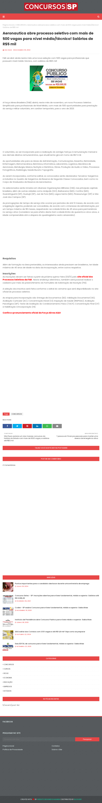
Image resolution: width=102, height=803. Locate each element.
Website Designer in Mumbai (48, 799)
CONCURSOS (20, 25)
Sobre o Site (57, 749)
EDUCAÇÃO (8, 682)
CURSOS (7, 669)
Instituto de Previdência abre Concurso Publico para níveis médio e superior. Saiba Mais (53, 619)
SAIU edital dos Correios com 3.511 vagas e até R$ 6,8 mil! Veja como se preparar (50, 631)
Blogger (78, 799)
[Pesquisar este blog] (39, 739)
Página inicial (8, 25)
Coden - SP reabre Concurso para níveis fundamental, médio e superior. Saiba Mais (51, 607)
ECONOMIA (8, 678)
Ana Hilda (8, 50)
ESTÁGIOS (7, 691)
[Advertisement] (51, 131)
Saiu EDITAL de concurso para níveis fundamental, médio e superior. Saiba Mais (49, 643)
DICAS (6, 673)
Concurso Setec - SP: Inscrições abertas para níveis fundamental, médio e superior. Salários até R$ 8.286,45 (57, 597)
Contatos (56, 746)
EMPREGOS (8, 686)
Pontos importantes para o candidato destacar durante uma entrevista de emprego (52, 583)
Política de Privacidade (13, 749)
